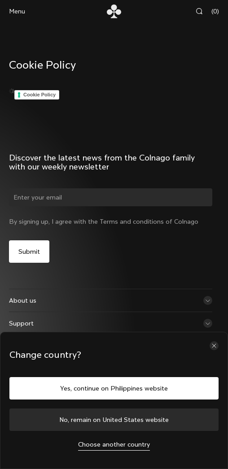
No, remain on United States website (114, 420)
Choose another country (114, 444)
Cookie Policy (39, 94)
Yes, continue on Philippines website (114, 388)
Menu (17, 11)
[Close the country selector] (214, 345)
